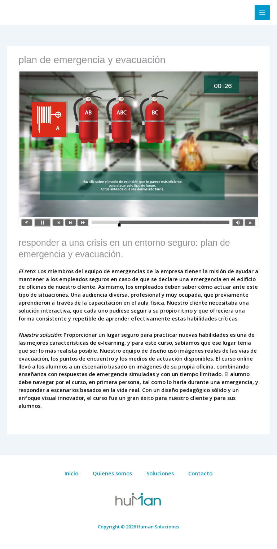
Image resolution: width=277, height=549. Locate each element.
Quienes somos (112, 473)
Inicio (71, 473)
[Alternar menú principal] (262, 12)
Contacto (200, 473)
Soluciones (160, 473)
